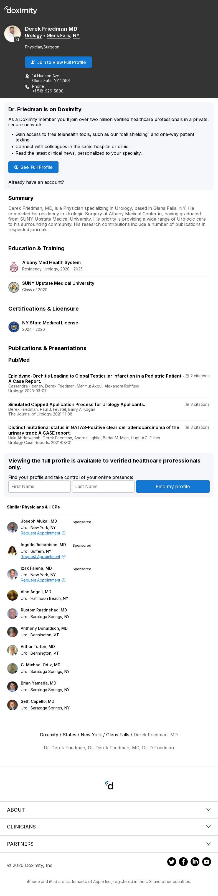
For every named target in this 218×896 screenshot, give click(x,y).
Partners (109, 844)
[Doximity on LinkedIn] (195, 862)
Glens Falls (58, 35)
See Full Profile (36, 167)
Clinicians (109, 827)
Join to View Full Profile (58, 62)
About (109, 810)
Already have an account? (36, 182)
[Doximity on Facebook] (183, 862)
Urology (33, 35)
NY (76, 35)
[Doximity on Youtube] (206, 862)
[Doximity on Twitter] (171, 862)
